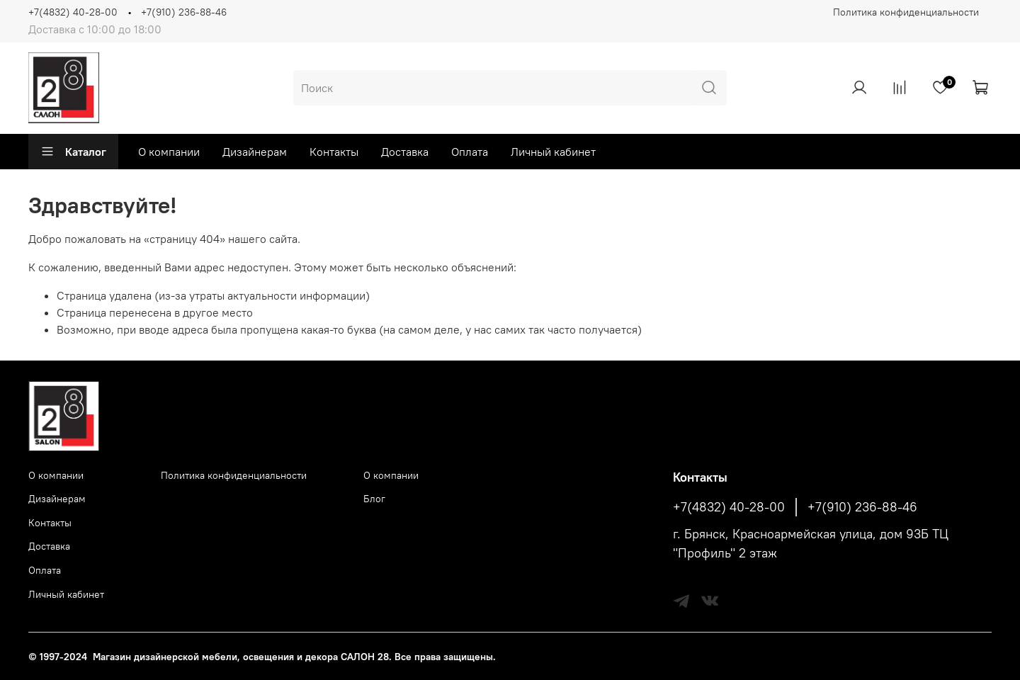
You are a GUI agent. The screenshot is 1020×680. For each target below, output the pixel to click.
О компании (169, 151)
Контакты (334, 151)
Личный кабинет (553, 151)
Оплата (469, 151)
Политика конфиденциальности (906, 12)
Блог (374, 498)
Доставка (405, 151)
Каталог (73, 151)
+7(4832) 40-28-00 (73, 12)
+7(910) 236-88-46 (184, 12)
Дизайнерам (254, 151)
